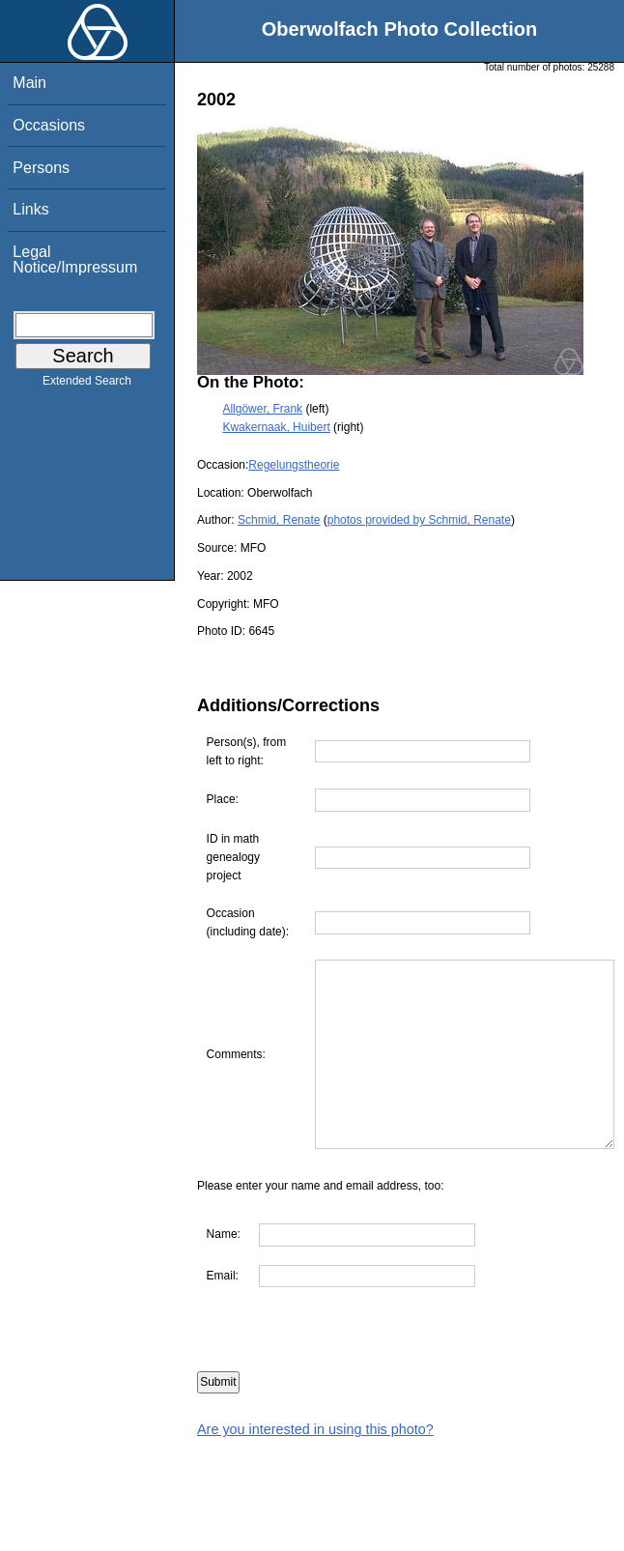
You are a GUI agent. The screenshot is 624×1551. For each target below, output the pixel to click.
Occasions (49, 125)
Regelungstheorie (293, 465)
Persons (41, 167)
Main (29, 82)
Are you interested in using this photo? (315, 1467)
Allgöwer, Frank (262, 409)
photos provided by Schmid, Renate (419, 520)
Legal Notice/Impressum (75, 259)
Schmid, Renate (279, 520)
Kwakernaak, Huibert (275, 427)
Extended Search (87, 384)
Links (30, 209)
